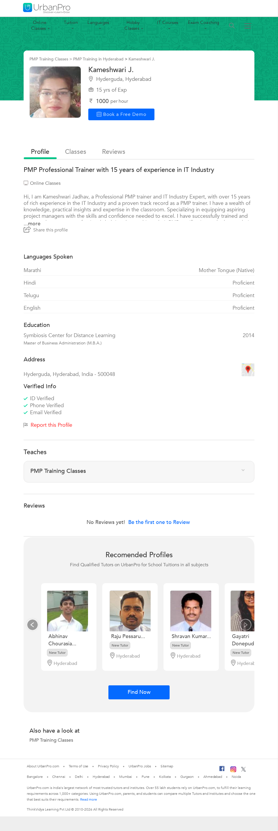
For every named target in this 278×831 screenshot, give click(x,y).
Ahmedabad (212, 776)
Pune (146, 776)
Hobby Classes (132, 25)
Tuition (71, 22)
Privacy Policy (108, 766)
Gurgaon (187, 776)
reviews (113, 151)
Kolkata (164, 776)
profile (40, 151)
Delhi (79, 776)
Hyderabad (101, 776)
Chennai (58, 776)
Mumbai (125, 776)
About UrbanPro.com (43, 766)
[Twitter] (243, 770)
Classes (75, 151)
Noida (236, 776)
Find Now (139, 692)
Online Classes (38, 25)
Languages (98, 22)
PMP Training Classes (51, 740)
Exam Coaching (203, 22)
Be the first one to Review (159, 522)
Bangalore (35, 776)
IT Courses (167, 22)
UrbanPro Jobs (140, 766)
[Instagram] (233, 771)
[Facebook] (222, 771)
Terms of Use (79, 766)
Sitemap (167, 766)
